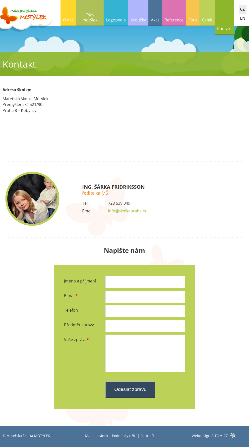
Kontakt (224, 28)
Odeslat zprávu (130, 389)
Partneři (147, 435)
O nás (68, 20)
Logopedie (116, 20)
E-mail (69, 295)
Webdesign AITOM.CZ (210, 435)
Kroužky (138, 20)
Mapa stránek (96, 435)
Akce (155, 20)
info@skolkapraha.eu (127, 211)
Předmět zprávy (79, 325)
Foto (192, 20)
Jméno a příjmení (80, 281)
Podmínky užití (124, 435)
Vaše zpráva (75, 339)
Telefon (71, 310)
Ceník (207, 20)
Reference (174, 20)
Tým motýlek (89, 17)
